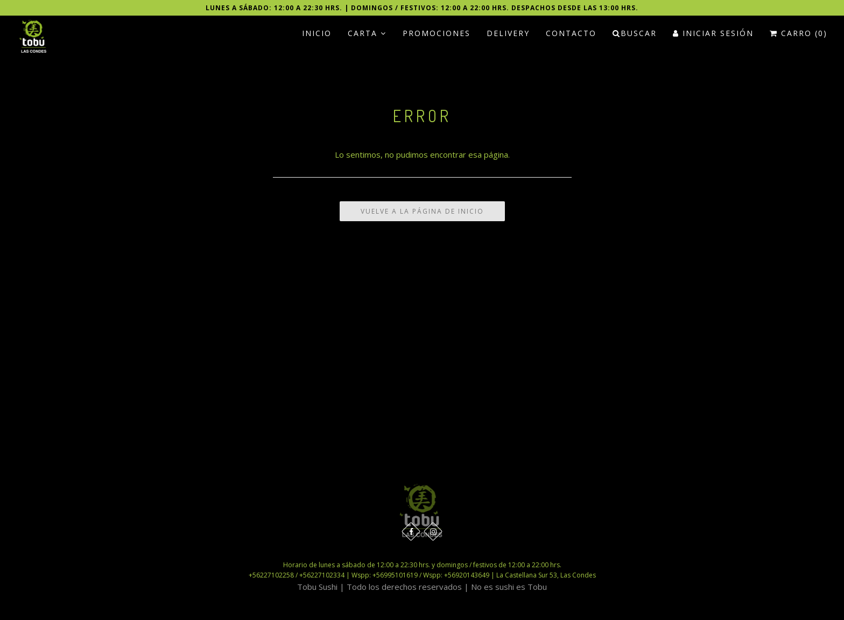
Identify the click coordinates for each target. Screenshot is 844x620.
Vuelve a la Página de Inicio (422, 211)
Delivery (508, 33)
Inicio (317, 33)
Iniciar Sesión (713, 33)
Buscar (635, 33)
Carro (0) (798, 33)
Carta (367, 33)
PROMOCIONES (436, 33)
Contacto (571, 33)
